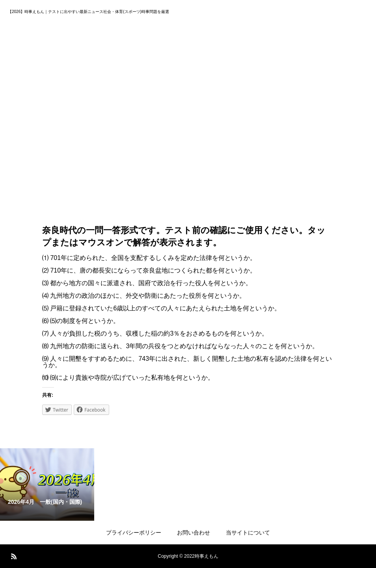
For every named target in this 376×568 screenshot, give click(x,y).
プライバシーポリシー (133, 532)
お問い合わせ (193, 532)
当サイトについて (248, 532)
